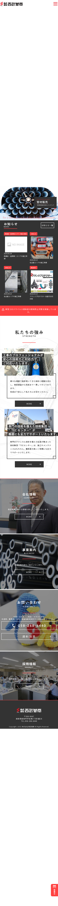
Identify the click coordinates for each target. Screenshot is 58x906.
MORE (29, 403)
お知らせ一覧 (47, 225)
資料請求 (29, 636)
